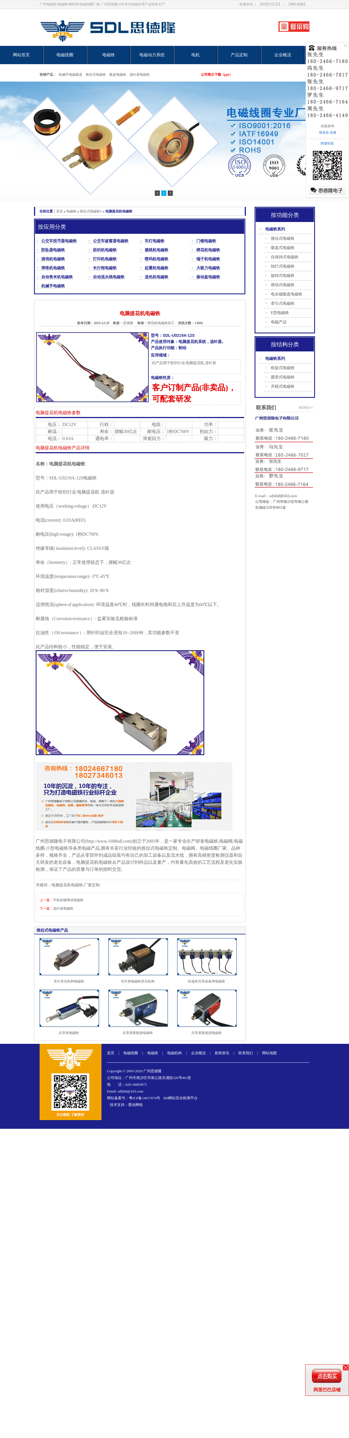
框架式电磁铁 (282, 368)
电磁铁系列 (275, 229)
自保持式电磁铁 (284, 257)
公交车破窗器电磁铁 (110, 241)
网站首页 (21, 55)
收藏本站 (246, 4)
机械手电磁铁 (53, 286)
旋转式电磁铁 (282, 275)
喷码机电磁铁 (156, 259)
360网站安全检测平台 (180, 1098)
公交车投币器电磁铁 (59, 241)
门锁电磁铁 (206, 241)
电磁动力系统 (152, 55)
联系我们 (245, 1053)
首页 (59, 211)
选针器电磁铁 (140, 75)
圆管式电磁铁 (282, 377)
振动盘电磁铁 (208, 277)
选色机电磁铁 (156, 277)
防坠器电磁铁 (53, 250)
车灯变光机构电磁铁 (69, 981)
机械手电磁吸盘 (70, 75)
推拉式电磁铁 (96, 75)
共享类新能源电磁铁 (138, 1033)
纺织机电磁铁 (105, 250)
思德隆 (128, 323)
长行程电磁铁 (105, 268)
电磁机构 (174, 1053)
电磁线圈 (64, 55)
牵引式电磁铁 (282, 303)
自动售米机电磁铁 (57, 277)
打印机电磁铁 (105, 259)
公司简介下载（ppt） (217, 75)
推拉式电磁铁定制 (159, 848)
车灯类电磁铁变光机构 (138, 981)
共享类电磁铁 (69, 1033)
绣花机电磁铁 (208, 250)
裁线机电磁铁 (156, 250)
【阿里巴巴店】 (270, 4)
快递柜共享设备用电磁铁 (206, 981)
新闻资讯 (222, 1053)
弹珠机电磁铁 (53, 268)
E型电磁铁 (280, 313)
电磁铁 (108, 55)
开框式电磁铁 (282, 386)
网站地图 (269, 1053)
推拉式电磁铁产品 (52, 930)
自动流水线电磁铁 (108, 277)
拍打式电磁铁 (282, 266)
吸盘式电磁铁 (282, 248)
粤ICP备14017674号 (144, 1098)
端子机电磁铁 (208, 259)
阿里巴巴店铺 (327, 1389)
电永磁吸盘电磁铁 (286, 294)
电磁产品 (279, 322)
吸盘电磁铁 (117, 75)
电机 (195, 55)
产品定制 (239, 55)
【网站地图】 (297, 4)
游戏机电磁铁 (53, 259)
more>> (306, 408)
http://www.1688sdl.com (109, 841)
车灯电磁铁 (154, 241)
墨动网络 (135, 1105)
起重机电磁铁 (156, 268)
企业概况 (282, 55)
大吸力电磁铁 (208, 268)
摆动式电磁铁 (282, 285)
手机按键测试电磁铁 (68, 900)
